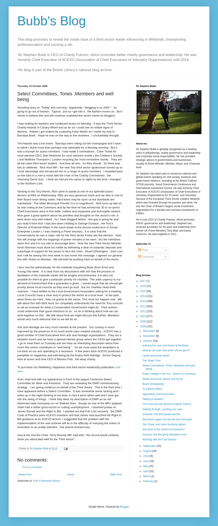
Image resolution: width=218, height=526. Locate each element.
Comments (146, 256)
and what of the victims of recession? (163, 429)
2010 (143, 316)
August (147, 450)
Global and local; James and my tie (162, 379)
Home (70, 474)
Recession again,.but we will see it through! (167, 419)
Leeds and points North (155, 355)
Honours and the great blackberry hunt (164, 434)
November (149, 335)
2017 (143, 281)
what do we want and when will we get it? (166, 350)
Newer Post (25, 474)
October (148, 340)
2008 (143, 326)
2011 (143, 311)
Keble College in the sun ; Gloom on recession (169, 373)
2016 (143, 286)
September (149, 446)
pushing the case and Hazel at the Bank (165, 345)
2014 (143, 296)
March (147, 476)
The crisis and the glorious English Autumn (166, 404)
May (146, 466)
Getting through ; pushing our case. (162, 409)
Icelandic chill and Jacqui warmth (161, 414)
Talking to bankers (152, 399)
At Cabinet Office (152, 388)
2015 (143, 291)
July (145, 455)
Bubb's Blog (51, 21)
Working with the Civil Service (159, 439)
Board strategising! (153, 383)
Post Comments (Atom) (46, 480)
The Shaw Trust (151, 360)
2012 (143, 306)
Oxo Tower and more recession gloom (164, 424)
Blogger (124, 506)
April (146, 471)
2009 (143, 321)
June (146, 461)
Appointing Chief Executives (158, 394)
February (148, 481)
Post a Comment (32, 467)
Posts (143, 250)
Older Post (116, 474)
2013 (143, 301)
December (149, 331)
